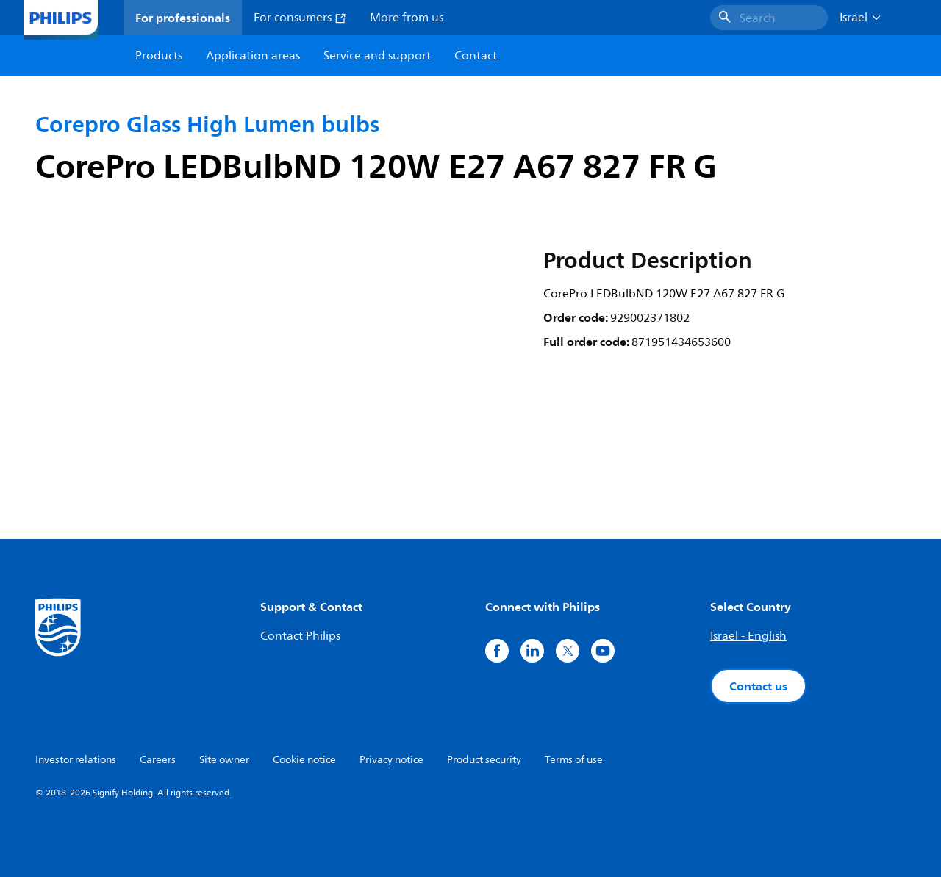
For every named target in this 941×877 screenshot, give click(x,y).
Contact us (758, 686)
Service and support (377, 55)
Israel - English (748, 636)
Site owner (224, 759)
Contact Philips (300, 636)
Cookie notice (304, 759)
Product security (484, 759)
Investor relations (75, 759)
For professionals (182, 17)
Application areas (253, 55)
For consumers (300, 17)
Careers (158, 759)
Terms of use (574, 759)
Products (158, 55)
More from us (406, 17)
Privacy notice (391, 759)
